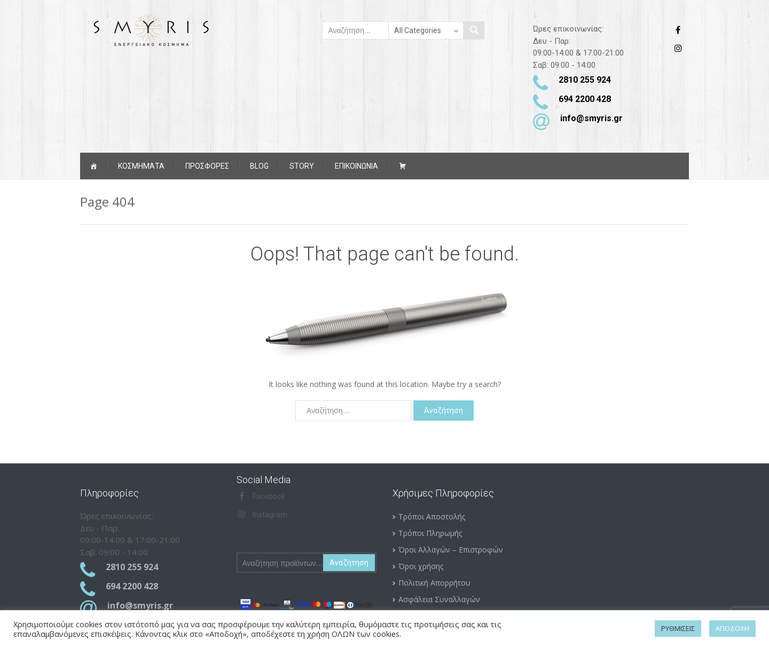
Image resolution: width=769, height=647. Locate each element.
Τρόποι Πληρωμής (430, 533)
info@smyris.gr (591, 118)
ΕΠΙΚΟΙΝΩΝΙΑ (356, 166)
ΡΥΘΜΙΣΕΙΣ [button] (678, 628)
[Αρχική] (93, 166)
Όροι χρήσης (420, 566)
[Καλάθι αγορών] (403, 166)
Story (301, 166)
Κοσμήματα (141, 166)
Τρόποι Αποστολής (431, 516)
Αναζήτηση (348, 562)
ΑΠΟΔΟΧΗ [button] (732, 628)
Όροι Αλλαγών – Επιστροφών (450, 550)
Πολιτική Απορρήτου (434, 583)
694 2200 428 (585, 99)
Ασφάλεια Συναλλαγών (439, 599)
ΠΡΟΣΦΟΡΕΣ (207, 166)
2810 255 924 (585, 80)
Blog (259, 166)
